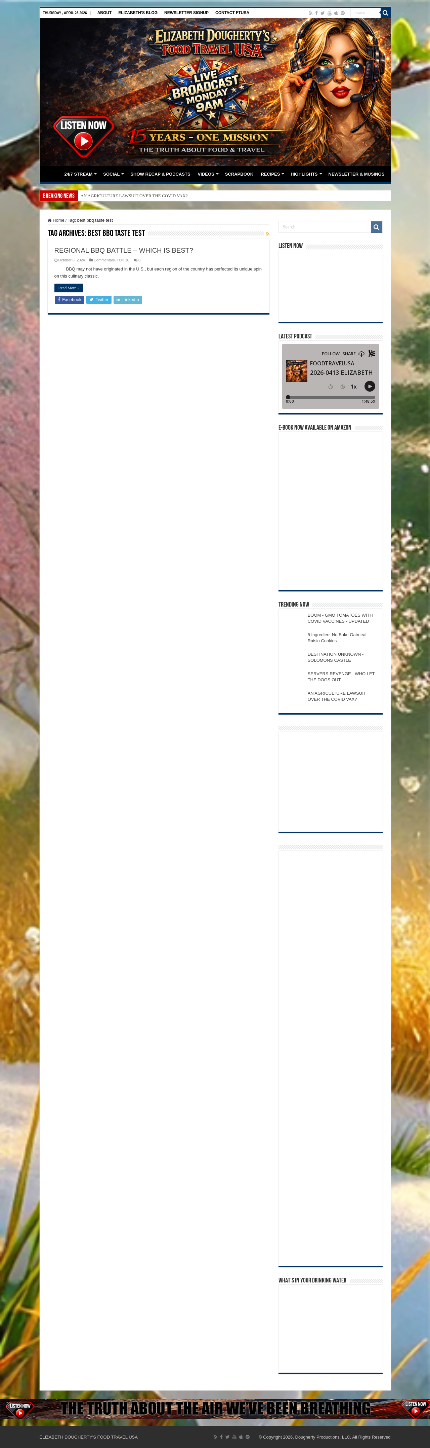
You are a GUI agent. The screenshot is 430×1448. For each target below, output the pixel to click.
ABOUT (104, 12)
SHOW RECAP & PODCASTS (160, 174)
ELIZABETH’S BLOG (138, 12)
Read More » (69, 288)
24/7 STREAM (78, 174)
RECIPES (270, 174)
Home (56, 220)
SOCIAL (111, 174)
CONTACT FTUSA (232, 12)
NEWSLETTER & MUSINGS (357, 174)
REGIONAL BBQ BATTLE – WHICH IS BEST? (123, 250)
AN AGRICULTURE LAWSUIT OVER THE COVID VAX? (134, 195)
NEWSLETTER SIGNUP (186, 12)
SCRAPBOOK (239, 174)
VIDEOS (206, 174)
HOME (51, 173)
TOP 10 (123, 260)
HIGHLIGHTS (304, 174)
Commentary (104, 260)
